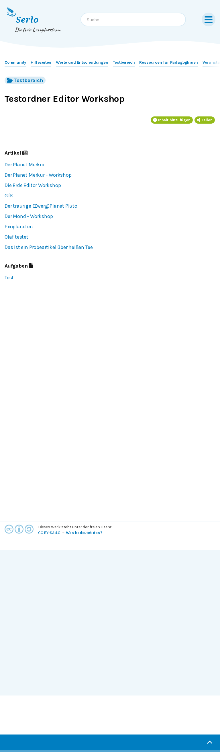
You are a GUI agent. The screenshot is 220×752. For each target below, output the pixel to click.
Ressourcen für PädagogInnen (168, 62)
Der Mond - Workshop (29, 216)
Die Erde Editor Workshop (33, 185)
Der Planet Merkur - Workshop (38, 175)
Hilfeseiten (41, 62)
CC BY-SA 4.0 (49, 532)
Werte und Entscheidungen (82, 62)
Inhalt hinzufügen (172, 120)
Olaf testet (16, 237)
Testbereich (124, 62)
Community (15, 62)
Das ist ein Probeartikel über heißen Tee (49, 247)
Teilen (205, 120)
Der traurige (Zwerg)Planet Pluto (41, 206)
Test (9, 277)
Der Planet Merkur (25, 164)
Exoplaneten (19, 226)
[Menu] (208, 19)
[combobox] (133, 19)
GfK (9, 195)
